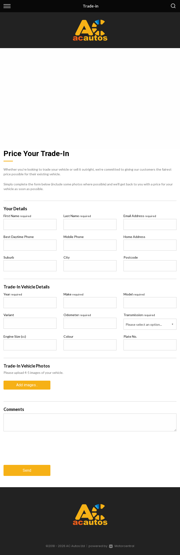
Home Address (134, 237)
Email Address (140, 216)
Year (13, 294)
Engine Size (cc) (15, 336)
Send (27, 470)
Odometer (77, 315)
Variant (9, 315)
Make (73, 294)
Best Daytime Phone (19, 237)
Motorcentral (121, 546)
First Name (17, 216)
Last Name (77, 216)
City (67, 257)
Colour (68, 336)
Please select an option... (144, 324)
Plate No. (130, 336)
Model (134, 294)
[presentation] (39, 452)
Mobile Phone (74, 237)
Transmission (139, 315)
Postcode (131, 257)
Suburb (9, 257)
